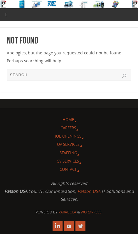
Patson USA (89, 191)
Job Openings (68, 136)
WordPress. (91, 212)
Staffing (68, 153)
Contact (68, 169)
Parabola (67, 212)
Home (68, 119)
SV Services (68, 161)
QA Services (68, 144)
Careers (68, 128)
